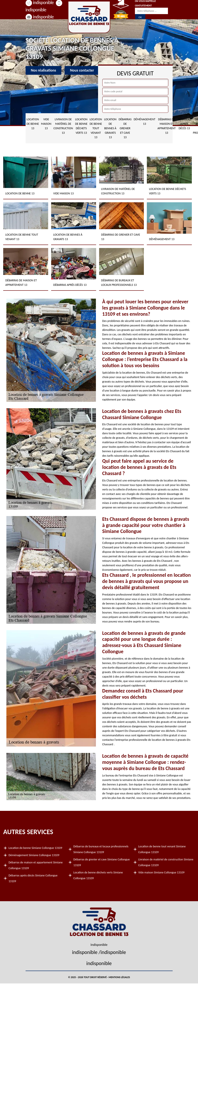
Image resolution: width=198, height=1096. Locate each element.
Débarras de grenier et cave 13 (125, 128)
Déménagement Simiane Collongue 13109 (34, 855)
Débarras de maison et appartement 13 (167, 126)
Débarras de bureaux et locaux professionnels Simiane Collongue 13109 (100, 849)
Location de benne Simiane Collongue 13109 (35, 848)
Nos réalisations (43, 70)
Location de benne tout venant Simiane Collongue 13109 (162, 849)
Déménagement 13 (144, 121)
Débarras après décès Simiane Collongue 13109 (33, 878)
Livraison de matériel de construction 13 (63, 126)
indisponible (40, 17)
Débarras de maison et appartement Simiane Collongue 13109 (36, 865)
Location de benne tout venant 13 (96, 128)
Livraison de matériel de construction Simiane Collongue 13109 (165, 862)
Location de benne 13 (33, 123)
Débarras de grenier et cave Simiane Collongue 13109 (101, 862)
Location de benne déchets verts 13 (81, 126)
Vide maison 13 (46, 123)
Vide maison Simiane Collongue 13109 (161, 872)
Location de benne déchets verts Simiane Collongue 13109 (98, 875)
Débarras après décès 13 (184, 123)
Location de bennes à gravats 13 (110, 128)
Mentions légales (119, 977)
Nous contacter (82, 70)
